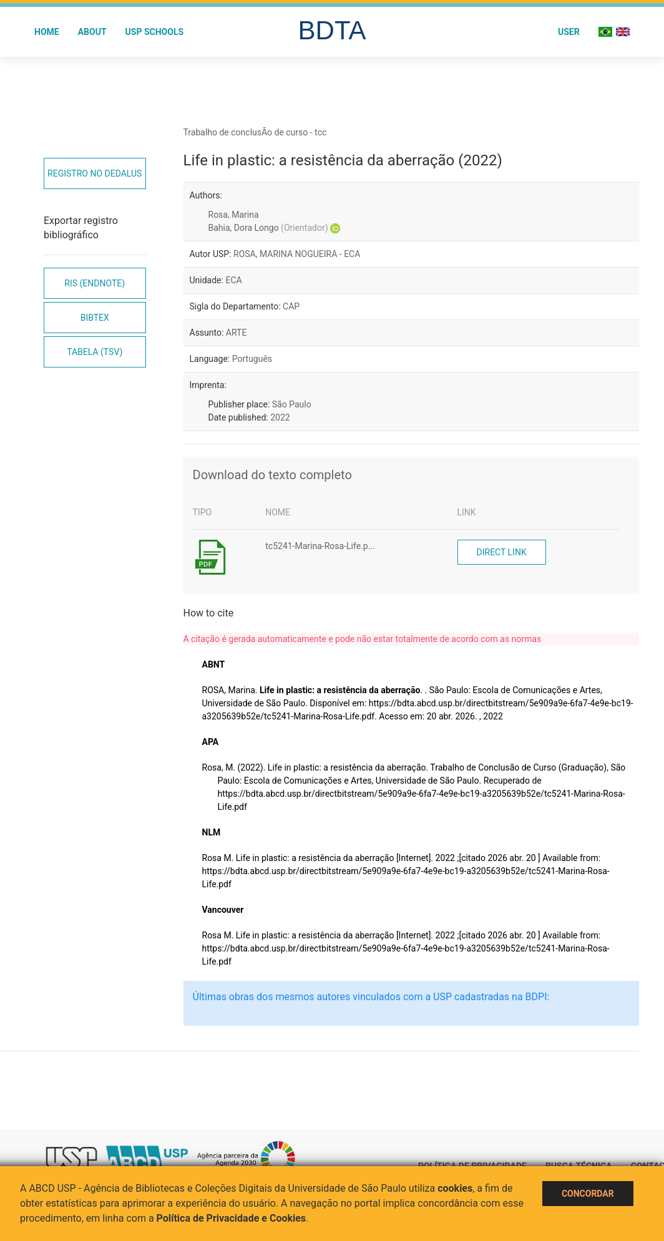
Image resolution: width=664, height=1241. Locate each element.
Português (252, 359)
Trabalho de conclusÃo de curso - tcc (255, 132)
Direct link (502, 552)
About (92, 32)
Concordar (588, 1194)
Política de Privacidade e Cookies (231, 1218)
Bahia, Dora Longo (268, 228)
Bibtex (95, 318)
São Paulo (291, 404)
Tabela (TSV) (94, 352)
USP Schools (154, 32)
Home (46, 32)
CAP (291, 306)
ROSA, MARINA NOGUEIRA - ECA (296, 254)
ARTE (236, 333)
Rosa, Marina (233, 215)
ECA (233, 280)
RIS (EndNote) (94, 283)
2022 (280, 417)
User (569, 32)
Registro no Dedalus (94, 173)
